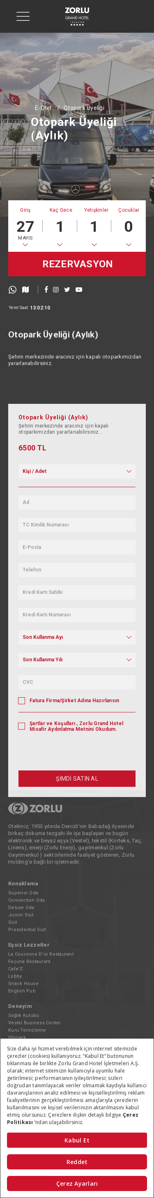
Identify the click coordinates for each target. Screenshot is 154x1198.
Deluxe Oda (21, 907)
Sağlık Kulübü (23, 1015)
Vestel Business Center (34, 1023)
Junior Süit (20, 915)
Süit (12, 922)
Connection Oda (26, 900)
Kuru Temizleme (27, 1030)
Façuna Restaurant (29, 961)
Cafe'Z (15, 969)
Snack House (23, 983)
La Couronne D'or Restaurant (41, 954)
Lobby (15, 976)
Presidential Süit (27, 929)
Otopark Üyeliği (84, 108)
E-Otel (43, 108)
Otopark (17, 1037)
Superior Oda (23, 893)
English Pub (22, 991)
